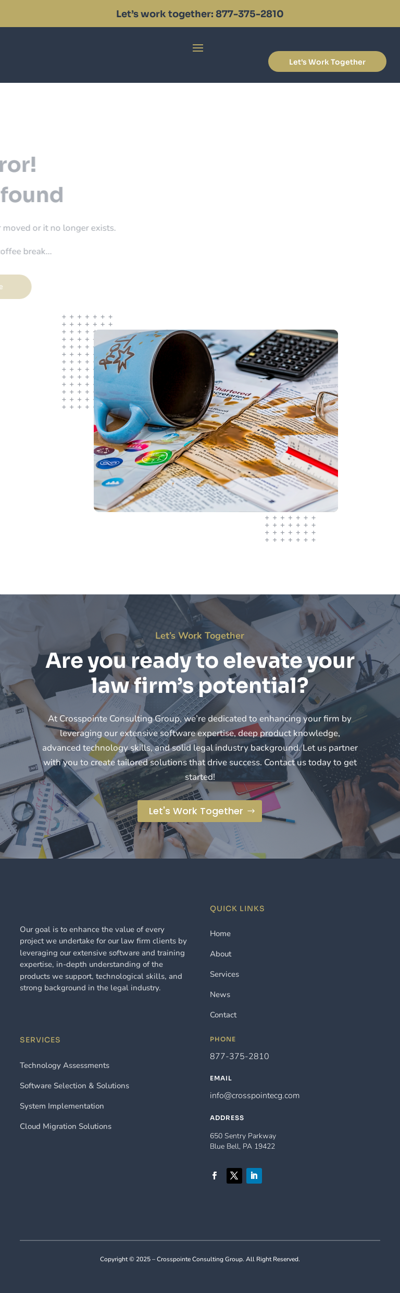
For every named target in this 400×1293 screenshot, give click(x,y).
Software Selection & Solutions (74, 1085)
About (220, 954)
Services (224, 974)
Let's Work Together (327, 62)
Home (220, 933)
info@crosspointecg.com (255, 1095)
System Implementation (62, 1106)
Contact (223, 1015)
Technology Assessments (64, 1065)
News (220, 994)
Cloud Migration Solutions (65, 1126)
